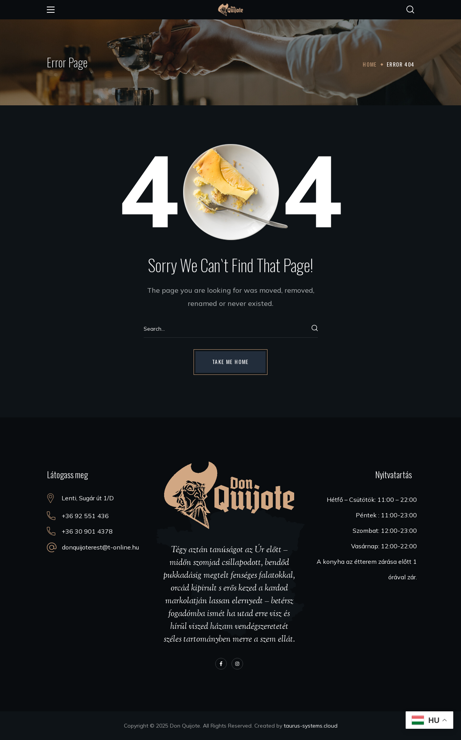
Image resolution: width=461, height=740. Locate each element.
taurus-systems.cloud (311, 725)
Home (370, 64)
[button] (410, 9)
